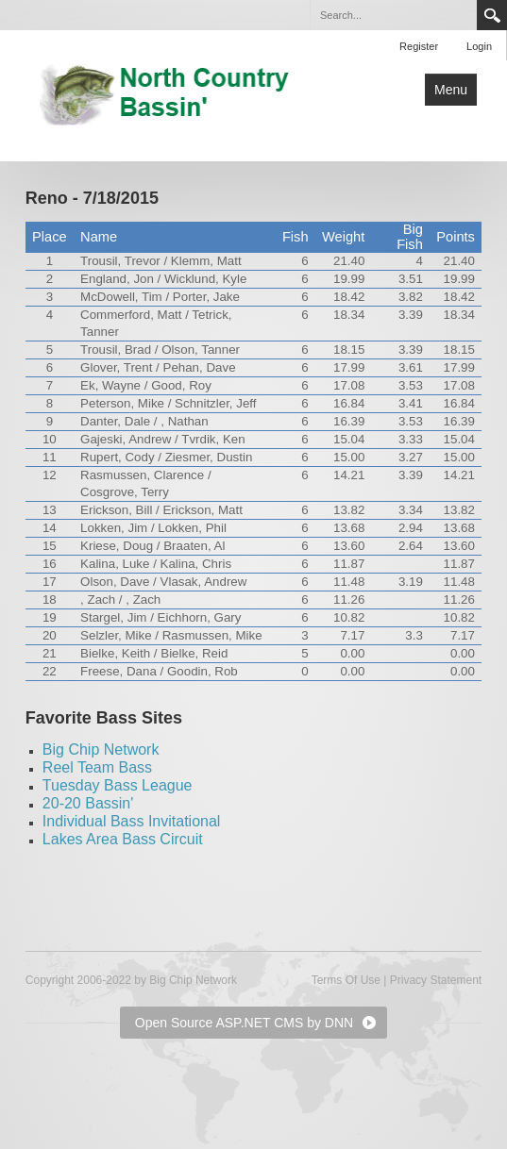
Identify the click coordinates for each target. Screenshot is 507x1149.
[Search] (393, 15)
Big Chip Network (101, 749)
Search (492, 15)
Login (479, 46)
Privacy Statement (436, 980)
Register (418, 46)
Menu (450, 89)
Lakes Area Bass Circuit (122, 839)
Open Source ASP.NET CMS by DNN (244, 1022)
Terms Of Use (346, 980)
